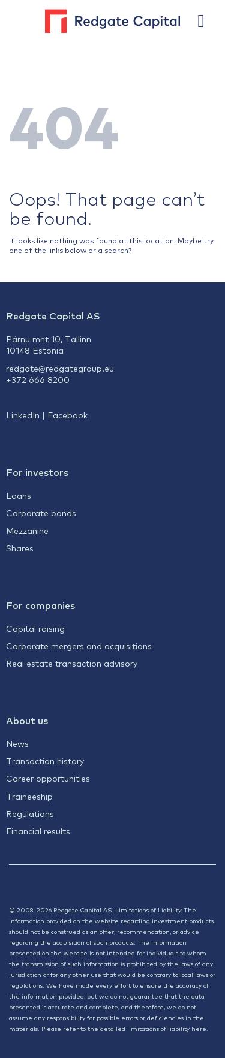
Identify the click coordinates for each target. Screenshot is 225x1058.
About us (27, 720)
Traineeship (29, 796)
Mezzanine (27, 530)
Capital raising (35, 628)
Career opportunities (48, 778)
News (17, 743)
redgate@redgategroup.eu (60, 368)
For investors (37, 471)
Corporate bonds (41, 512)
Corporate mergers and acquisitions (79, 645)
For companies (40, 604)
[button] (207, 21)
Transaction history (45, 760)
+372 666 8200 (38, 379)
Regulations (30, 813)
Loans (18, 495)
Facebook (67, 414)
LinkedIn (23, 414)
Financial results (38, 830)
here (198, 1028)
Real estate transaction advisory (71, 663)
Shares (20, 547)
